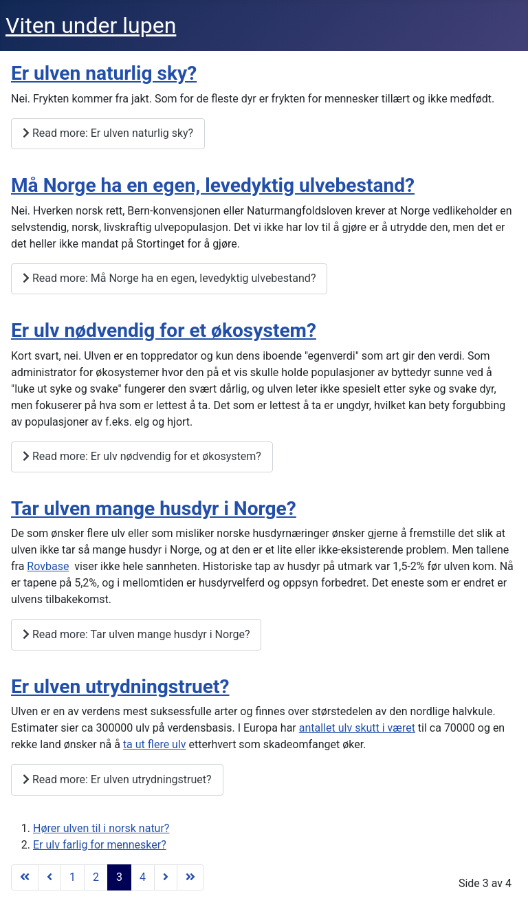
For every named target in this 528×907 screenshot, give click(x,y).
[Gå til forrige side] (49, 877)
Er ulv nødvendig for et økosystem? (163, 330)
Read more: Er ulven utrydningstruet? (117, 779)
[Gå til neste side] (165, 877)
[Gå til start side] (24, 877)
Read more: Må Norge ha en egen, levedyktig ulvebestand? (169, 278)
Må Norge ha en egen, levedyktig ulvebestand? (213, 185)
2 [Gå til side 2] (96, 877)
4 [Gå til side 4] (143, 877)
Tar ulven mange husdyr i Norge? (153, 508)
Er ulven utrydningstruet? (120, 686)
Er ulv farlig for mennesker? (99, 844)
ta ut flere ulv (154, 744)
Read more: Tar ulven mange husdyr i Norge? (136, 634)
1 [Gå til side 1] (72, 877)
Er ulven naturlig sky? (104, 73)
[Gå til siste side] (190, 877)
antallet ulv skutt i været (357, 727)
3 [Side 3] (119, 877)
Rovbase (48, 566)
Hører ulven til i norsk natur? (101, 828)
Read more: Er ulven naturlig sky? (108, 133)
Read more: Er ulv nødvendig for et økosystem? (142, 456)
